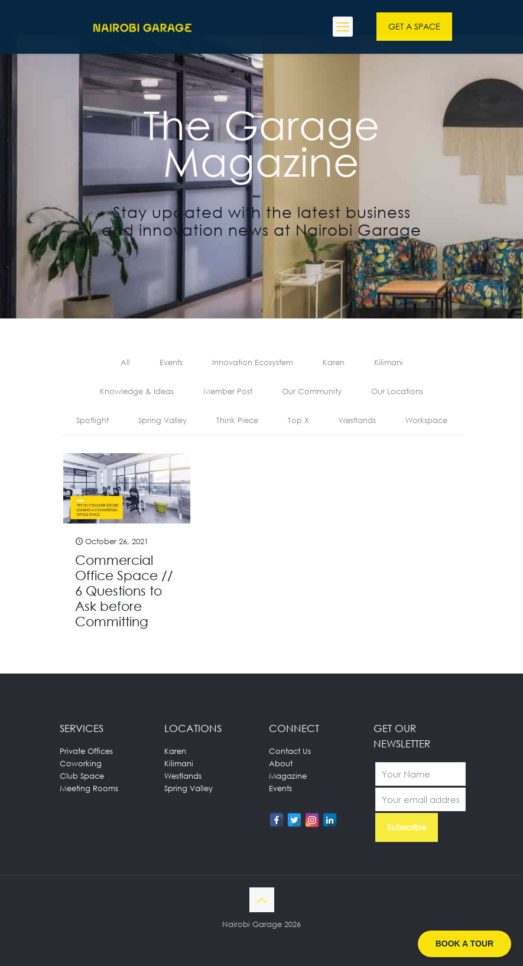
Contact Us (290, 751)
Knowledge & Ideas (137, 391)
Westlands (357, 420)
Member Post (227, 391)
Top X (298, 420)
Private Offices (86, 751)
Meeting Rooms (89, 788)
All (125, 362)
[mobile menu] (343, 27)
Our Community (312, 391)
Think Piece (237, 420)
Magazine (288, 775)
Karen (334, 362)
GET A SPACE (414, 26)
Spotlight (92, 420)
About (281, 763)
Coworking (81, 763)
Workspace (426, 420)
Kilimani (388, 362)
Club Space (82, 775)
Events (171, 362)
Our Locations (397, 391)
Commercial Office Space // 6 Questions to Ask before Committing (124, 590)
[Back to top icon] (261, 899)
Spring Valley (162, 420)
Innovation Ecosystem (252, 362)
